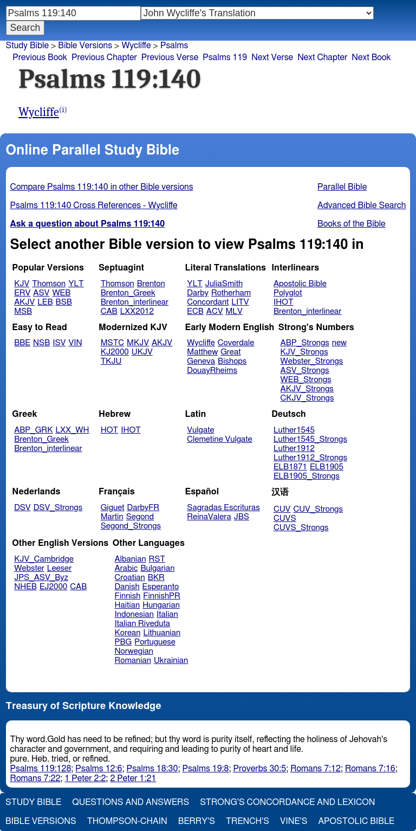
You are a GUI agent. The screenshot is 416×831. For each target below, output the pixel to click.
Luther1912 (294, 449)
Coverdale (236, 343)
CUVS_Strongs (301, 528)
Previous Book (39, 57)
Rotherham (231, 293)
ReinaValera (209, 517)
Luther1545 (294, 430)
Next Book (371, 57)
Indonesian (134, 614)
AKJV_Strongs (307, 389)
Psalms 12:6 (98, 768)
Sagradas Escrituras (223, 508)
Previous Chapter (104, 57)
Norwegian (134, 651)
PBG (123, 642)
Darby (198, 293)
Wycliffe (38, 112)
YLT (75, 284)
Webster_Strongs (312, 361)
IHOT (284, 302)
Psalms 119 (225, 57)
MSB (23, 311)
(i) (63, 109)
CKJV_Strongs (307, 398)
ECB (195, 311)
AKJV (24, 302)
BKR (156, 578)
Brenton (151, 284)
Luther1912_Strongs (310, 458)
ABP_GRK (33, 430)
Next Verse (272, 57)
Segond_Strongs (131, 526)
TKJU (111, 361)
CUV (282, 509)
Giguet (113, 508)
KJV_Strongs (304, 352)
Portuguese (155, 642)
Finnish (128, 596)
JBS (241, 517)
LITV (240, 302)
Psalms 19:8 (205, 768)
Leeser (59, 568)
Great (230, 352)
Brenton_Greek (128, 293)
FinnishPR (161, 596)
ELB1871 (290, 467)
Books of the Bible (351, 224)
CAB (109, 311)
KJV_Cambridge (44, 559)
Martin (112, 517)
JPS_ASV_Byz (41, 578)
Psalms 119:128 (41, 768)
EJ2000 (53, 587)
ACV (214, 311)
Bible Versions (85, 45)
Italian (167, 614)
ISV (59, 343)
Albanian (130, 559)
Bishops (232, 361)
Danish (127, 587)
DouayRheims (212, 370)
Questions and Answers (130, 802)
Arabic (126, 568)
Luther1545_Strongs (310, 439)
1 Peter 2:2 (85, 778)
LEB (45, 302)
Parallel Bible (342, 187)
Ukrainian (171, 660)
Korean (128, 633)
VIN (75, 343)
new (339, 343)
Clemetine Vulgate (219, 439)
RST (157, 559)
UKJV (142, 352)
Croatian (130, 578)
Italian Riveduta (142, 624)
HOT (109, 430)
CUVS (285, 518)
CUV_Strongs (317, 509)
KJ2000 (115, 352)
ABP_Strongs (305, 343)
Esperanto (160, 587)
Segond (140, 517)
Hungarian (161, 605)
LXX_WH (72, 430)
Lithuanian (161, 633)
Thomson (49, 284)
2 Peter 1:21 (133, 778)
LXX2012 (137, 311)
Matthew (202, 352)
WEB (61, 293)
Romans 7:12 (315, 768)
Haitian (127, 605)
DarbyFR (143, 508)
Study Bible (27, 45)
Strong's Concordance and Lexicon (287, 802)
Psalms (174, 45)
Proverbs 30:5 (260, 768)
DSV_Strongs (58, 508)
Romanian (133, 660)
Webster (29, 568)
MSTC (112, 343)
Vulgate (200, 430)
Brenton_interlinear (134, 302)
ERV (22, 293)
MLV (233, 311)
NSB (41, 343)
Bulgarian (157, 568)
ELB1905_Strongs (307, 476)
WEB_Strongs (306, 380)
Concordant (208, 302)
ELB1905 (326, 467)
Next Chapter (322, 57)
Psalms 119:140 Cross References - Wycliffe (94, 205)
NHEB (25, 587)
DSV (22, 508)
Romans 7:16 (370, 768)
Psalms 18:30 (152, 768)
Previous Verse (169, 57)
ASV (41, 293)
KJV (21, 284)
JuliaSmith (224, 284)
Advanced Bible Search (361, 205)
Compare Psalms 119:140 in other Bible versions (101, 187)
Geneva (201, 361)
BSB (64, 302)
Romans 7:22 (35, 778)
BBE (22, 343)
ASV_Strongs (305, 370)
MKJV (138, 343)
